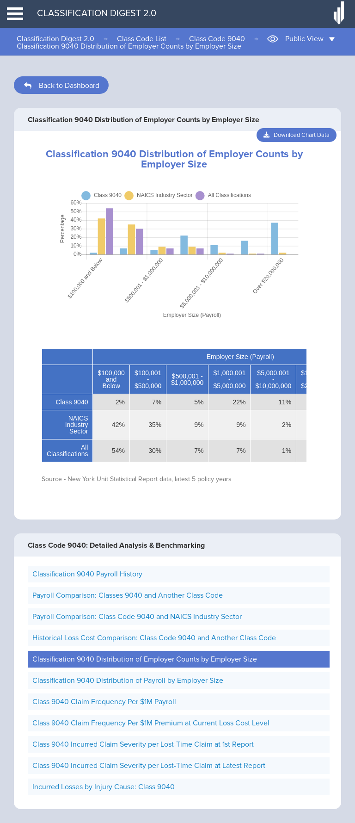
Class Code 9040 (217, 39)
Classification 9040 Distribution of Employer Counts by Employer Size (129, 46)
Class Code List (141, 39)
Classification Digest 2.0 (55, 39)
